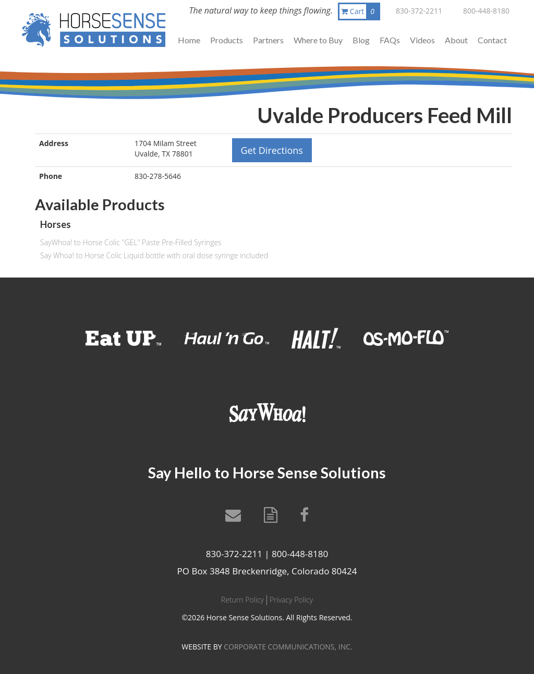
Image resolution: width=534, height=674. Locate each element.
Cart (360, 11)
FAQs (390, 40)
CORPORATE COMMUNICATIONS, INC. (288, 647)
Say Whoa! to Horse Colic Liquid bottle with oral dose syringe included (154, 255)
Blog (361, 40)
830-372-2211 (419, 11)
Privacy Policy (291, 600)
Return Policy (242, 600)
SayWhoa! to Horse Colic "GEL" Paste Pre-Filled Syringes (131, 242)
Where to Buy (318, 40)
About (456, 40)
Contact (492, 40)
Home (189, 40)
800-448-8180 (486, 11)
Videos (422, 40)
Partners (268, 40)
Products (226, 40)
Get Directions (272, 150)
